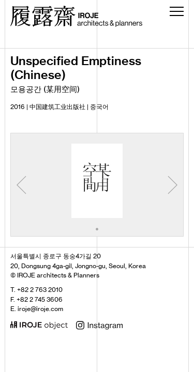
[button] (97, 229)
